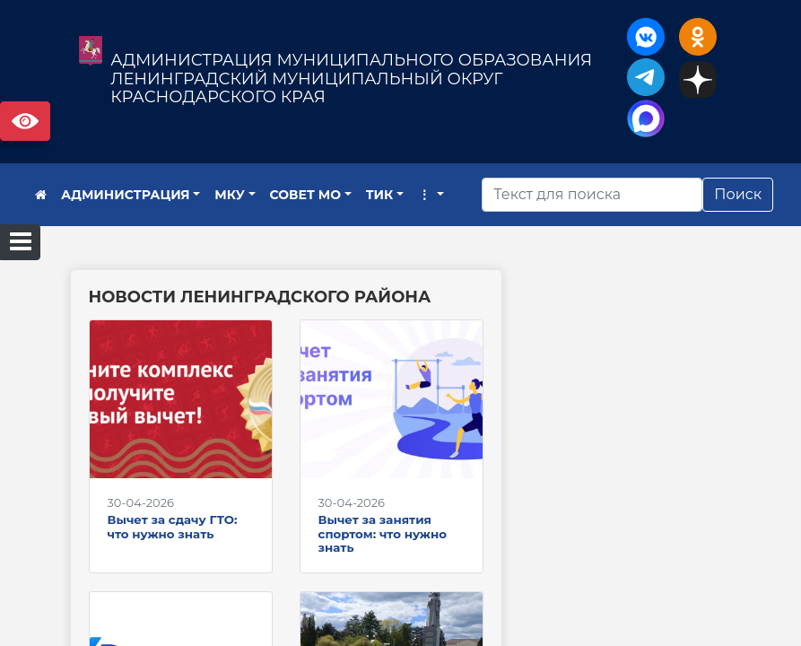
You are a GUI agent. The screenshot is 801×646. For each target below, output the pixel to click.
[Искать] (592, 195)
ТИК (380, 195)
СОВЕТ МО (306, 195)
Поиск (738, 194)
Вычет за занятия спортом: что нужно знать (382, 533)
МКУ (229, 195)
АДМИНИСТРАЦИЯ (125, 195)
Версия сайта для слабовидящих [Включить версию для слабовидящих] (25, 121)
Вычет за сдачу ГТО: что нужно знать (173, 526)
